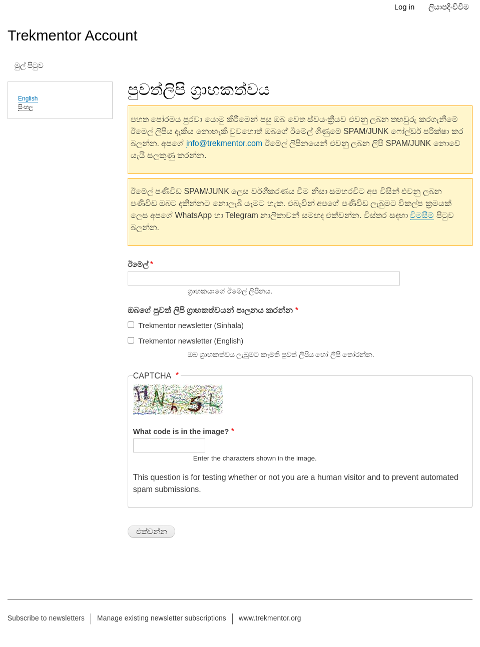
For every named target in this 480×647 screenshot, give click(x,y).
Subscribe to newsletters (46, 618)
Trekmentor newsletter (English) (190, 341)
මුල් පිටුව (29, 66)
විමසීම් (422, 215)
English (28, 98)
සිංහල (25, 107)
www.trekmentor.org (270, 618)
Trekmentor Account (73, 36)
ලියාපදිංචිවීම (448, 7)
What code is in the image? (181, 432)
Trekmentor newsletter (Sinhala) (191, 326)
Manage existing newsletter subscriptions (161, 618)
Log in (404, 7)
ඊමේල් (138, 264)
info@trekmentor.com (224, 143)
